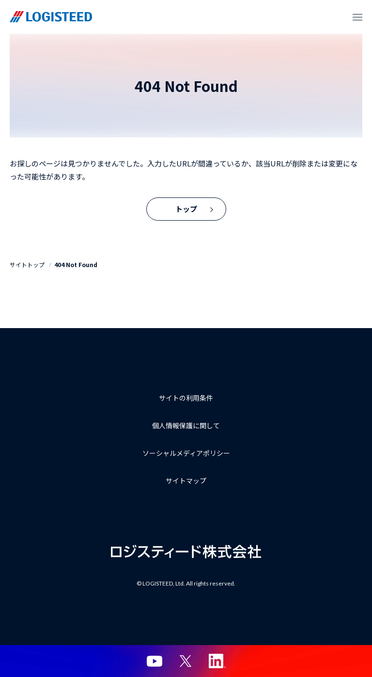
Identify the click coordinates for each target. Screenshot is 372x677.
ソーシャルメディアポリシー (186, 453)
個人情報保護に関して (186, 425)
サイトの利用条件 (186, 398)
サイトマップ (186, 480)
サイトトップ (27, 264)
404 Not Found (75, 264)
